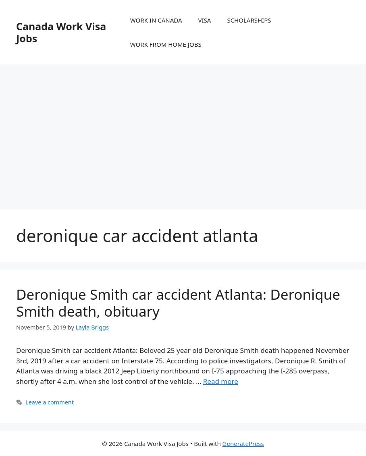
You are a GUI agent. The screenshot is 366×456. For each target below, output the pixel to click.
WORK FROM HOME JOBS (166, 44)
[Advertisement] (183, 129)
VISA (204, 20)
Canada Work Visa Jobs (61, 32)
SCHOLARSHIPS (249, 20)
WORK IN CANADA (156, 20)
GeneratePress (243, 443)
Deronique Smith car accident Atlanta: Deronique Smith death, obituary (178, 303)
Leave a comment (49, 402)
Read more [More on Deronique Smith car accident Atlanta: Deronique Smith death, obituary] (220, 381)
